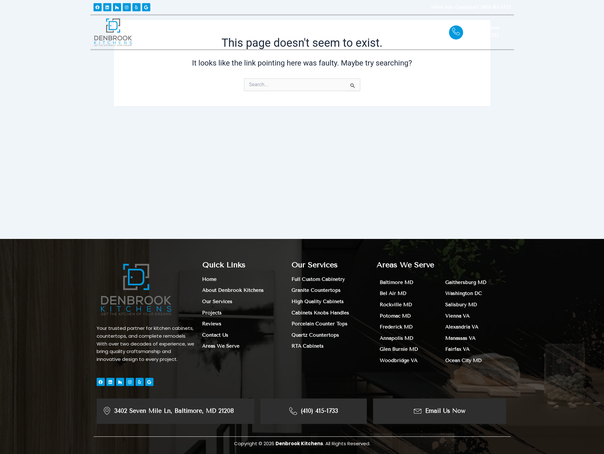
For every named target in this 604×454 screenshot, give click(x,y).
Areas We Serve (341, 32)
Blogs (377, 32)
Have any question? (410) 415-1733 (470, 7)
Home (168, 32)
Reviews (303, 32)
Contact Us (407, 32)
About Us (196, 32)
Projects (274, 32)
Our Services (234, 32)
